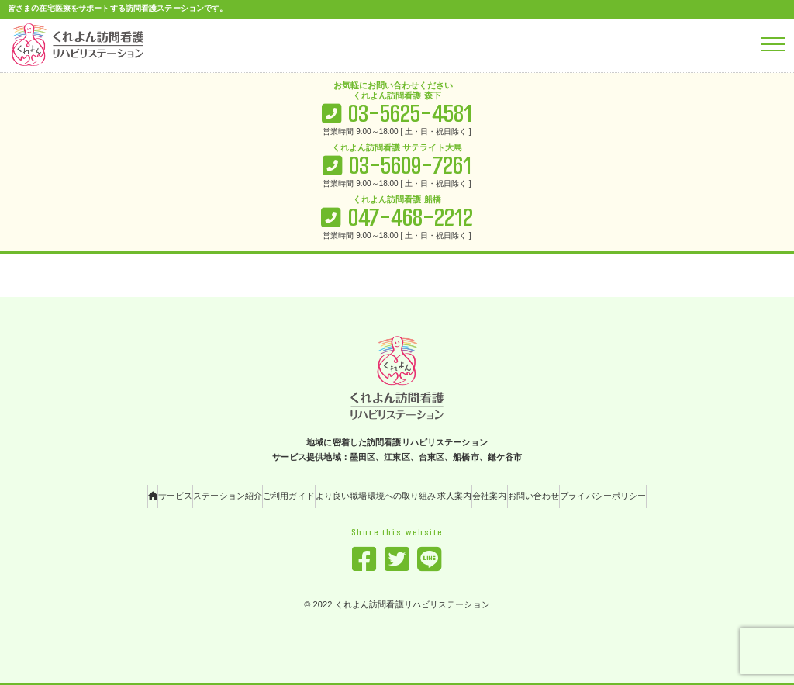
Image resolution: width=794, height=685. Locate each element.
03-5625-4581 (410, 113)
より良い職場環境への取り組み (376, 495)
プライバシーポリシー (603, 495)
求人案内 (454, 495)
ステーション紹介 (227, 495)
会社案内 (489, 495)
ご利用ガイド (289, 495)
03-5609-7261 (410, 165)
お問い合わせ (534, 495)
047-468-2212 (410, 217)
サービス (175, 495)
